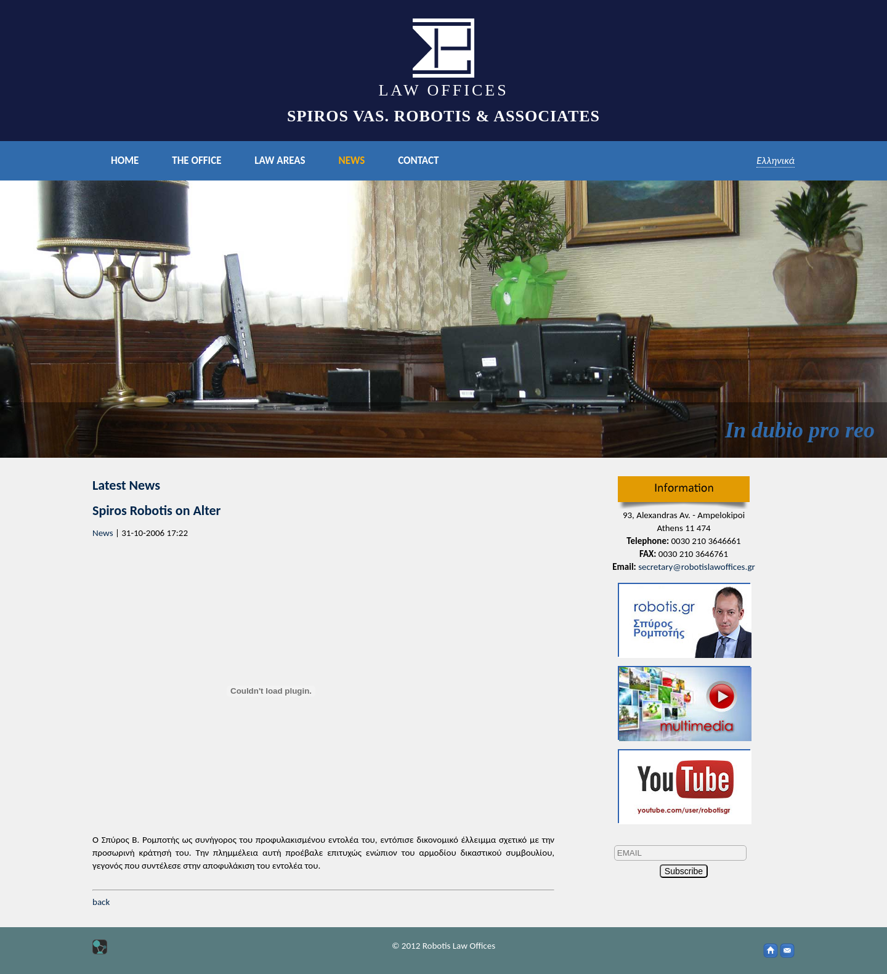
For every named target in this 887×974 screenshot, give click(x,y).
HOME (125, 160)
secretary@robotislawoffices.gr (696, 566)
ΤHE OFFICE (196, 160)
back (101, 901)
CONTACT (418, 160)
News (102, 532)
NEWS (351, 160)
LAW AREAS (279, 160)
